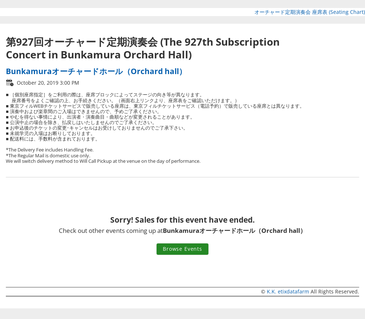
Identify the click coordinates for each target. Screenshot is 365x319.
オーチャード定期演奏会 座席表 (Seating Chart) (309, 11)
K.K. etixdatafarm (288, 291)
